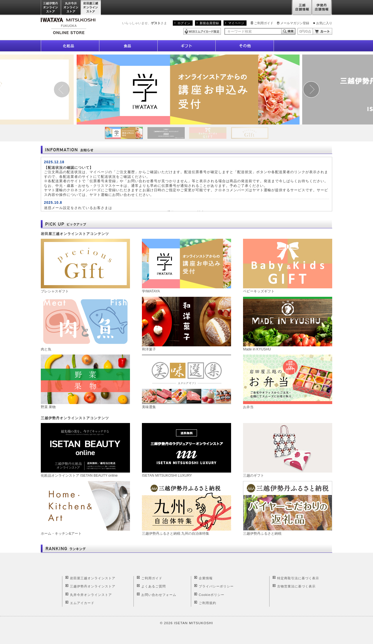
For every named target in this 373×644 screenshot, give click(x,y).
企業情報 (206, 578)
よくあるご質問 (153, 586)
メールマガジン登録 (294, 23)
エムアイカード (82, 603)
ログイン (183, 23)
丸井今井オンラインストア (71, 7)
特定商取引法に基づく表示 (298, 578)
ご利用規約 (207, 603)
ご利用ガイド (263, 23)
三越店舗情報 (302, 7)
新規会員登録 (209, 23)
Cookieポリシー (211, 594)
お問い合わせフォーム (158, 594)
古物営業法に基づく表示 (296, 586)
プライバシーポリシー (216, 586)
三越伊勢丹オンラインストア (51, 7)
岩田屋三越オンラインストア (91, 7)
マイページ (236, 23)
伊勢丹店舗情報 (322, 7)
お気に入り (324, 23)
